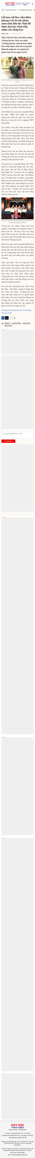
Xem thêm (17, 844)
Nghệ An (7, 323)
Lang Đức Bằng (16, 323)
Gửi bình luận (8, 441)
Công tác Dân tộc (11, 10)
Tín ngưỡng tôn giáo (25, 10)
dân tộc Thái (26, 323)
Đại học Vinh (8, 325)
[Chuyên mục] (2, 4)
